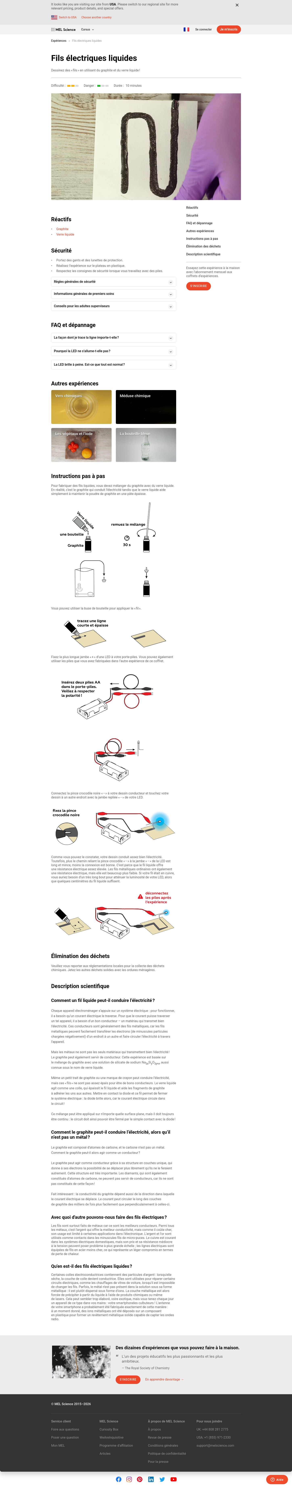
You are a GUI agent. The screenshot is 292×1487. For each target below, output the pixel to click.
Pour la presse (158, 1462)
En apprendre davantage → (164, 1379)
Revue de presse (159, 1437)
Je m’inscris (228, 29)
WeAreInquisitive (111, 1437)
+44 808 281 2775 (215, 1429)
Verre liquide (65, 234)
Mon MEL (58, 1445)
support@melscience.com (215, 1445)
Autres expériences (200, 231)
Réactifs (192, 208)
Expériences (58, 40)
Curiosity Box (108, 1429)
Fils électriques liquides (87, 40)
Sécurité (192, 215)
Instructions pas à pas (202, 239)
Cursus (87, 29)
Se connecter (203, 29)
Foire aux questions (65, 1429)
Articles (104, 1454)
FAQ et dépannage (199, 223)
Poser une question (65, 1437)
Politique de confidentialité (167, 1454)
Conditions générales (163, 1445)
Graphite (62, 229)
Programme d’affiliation (116, 1445)
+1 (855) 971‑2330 (217, 1437)
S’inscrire (198, 286)
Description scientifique (203, 254)
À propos (154, 1429)
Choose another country (96, 17)
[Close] (237, 5)
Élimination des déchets (203, 246)
